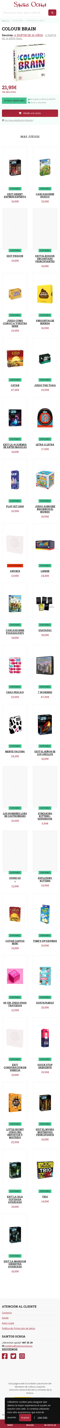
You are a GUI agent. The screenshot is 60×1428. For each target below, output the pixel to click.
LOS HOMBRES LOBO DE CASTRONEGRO (15, 815)
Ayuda (5, 1317)
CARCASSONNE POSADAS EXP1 (15, 632)
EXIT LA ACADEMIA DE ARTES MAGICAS (15, 446)
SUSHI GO (15, 878)
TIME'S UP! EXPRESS (45, 940)
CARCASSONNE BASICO (45, 195)
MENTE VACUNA (15, 751)
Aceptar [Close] (25, 1417)
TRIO (45, 1196)
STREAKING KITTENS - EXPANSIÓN (45, 816)
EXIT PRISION (15, 255)
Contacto (7, 1312)
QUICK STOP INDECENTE (44, 1066)
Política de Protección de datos (18, 1328)
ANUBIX (15, 571)
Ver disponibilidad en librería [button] (17, 120)
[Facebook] (5, 1356)
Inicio (5, 20)
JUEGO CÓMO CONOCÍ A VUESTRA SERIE (15, 323)
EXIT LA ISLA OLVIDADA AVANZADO (15, 1199)
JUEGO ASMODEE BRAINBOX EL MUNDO (45, 509)
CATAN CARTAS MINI (14, 942)
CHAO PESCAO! (15, 692)
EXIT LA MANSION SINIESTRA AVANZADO (15, 1264)
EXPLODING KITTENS (45, 879)
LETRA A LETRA (45, 444)
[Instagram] (22, 1356)
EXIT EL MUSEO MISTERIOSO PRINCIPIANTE (45, 1132)
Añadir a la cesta (30, 113)
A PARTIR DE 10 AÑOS (28, 35)
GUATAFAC (45, 630)
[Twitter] (13, 1356)
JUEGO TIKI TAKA (45, 385)
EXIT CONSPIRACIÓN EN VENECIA (15, 1067)
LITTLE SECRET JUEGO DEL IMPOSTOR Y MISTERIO (15, 1133)
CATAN (15, 385)
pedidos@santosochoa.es (18, 1345)
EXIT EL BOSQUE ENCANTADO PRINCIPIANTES (45, 258)
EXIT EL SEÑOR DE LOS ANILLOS (45, 753)
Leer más (42, 1417)
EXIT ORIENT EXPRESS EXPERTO (15, 195)
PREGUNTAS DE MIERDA (45, 322)
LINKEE (45, 571)
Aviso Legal (8, 1323)
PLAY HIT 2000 (15, 506)
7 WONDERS (45, 692)
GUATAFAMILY (45, 1002)
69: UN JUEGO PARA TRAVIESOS (15, 1004)
